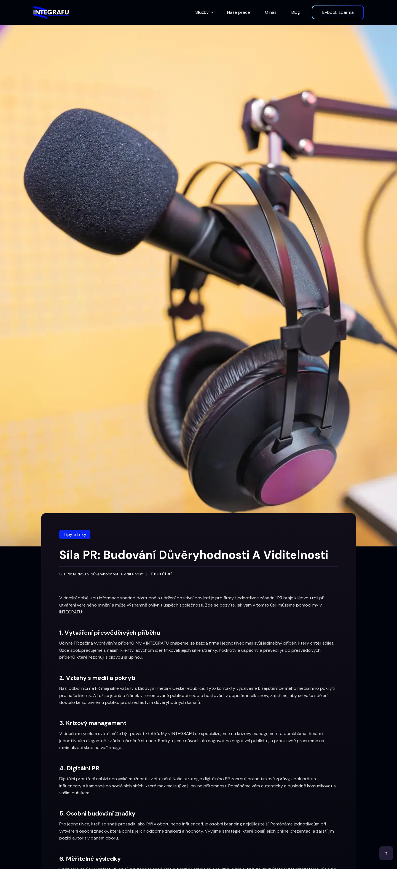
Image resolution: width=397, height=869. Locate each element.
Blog (295, 12)
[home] (51, 12)
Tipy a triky (74, 534)
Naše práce (238, 12)
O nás (271, 12)
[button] (203, 13)
